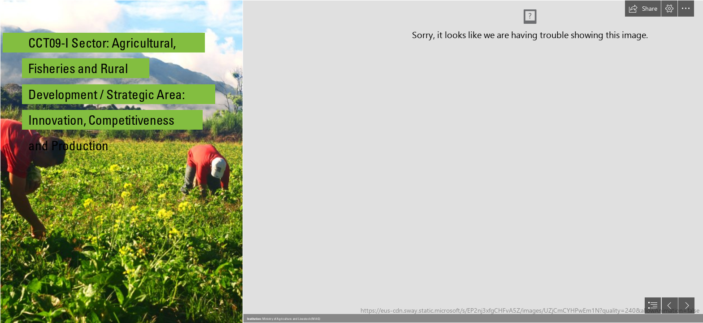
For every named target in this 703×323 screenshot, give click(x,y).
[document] (351, 161)
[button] (643, 8)
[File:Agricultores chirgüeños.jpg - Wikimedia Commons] (121, 161)
